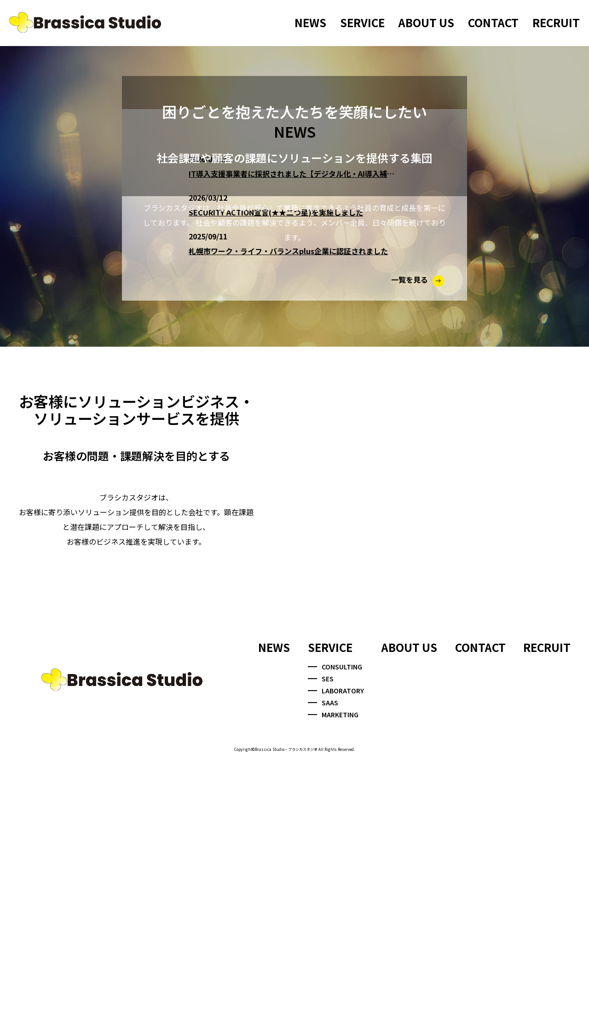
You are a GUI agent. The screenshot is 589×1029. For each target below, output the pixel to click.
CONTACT (493, 22)
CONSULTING (335, 932)
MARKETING (333, 981)
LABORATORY (336, 957)
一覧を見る (417, 540)
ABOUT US (426, 22)
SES (321, 944)
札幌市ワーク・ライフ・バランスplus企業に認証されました (288, 512)
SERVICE (362, 22)
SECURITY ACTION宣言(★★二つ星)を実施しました (276, 473)
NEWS (310, 22)
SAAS (323, 969)
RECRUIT (556, 22)
